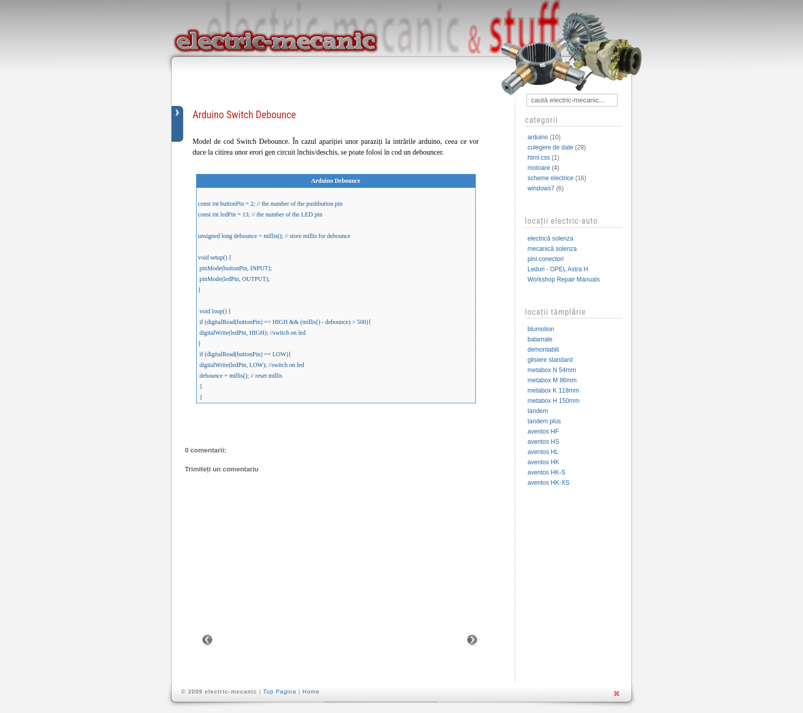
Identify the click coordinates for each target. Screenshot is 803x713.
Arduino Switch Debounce (244, 115)
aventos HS (543, 441)
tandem (537, 411)
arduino (537, 137)
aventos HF (543, 431)
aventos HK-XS (548, 482)
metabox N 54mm (551, 370)
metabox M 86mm (552, 380)
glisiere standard (550, 359)
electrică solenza (550, 238)
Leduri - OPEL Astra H (557, 269)
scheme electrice (550, 178)
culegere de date (550, 147)
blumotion (540, 329)
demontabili (543, 349)
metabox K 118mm (553, 390)
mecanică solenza (552, 248)
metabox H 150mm (553, 400)
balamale (540, 339)
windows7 (541, 188)
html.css (538, 157)
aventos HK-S (546, 472)
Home (311, 691)
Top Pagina (280, 691)
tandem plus (544, 421)
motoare (538, 167)
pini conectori (545, 259)
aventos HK (543, 462)
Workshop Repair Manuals (563, 279)
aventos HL (543, 452)
